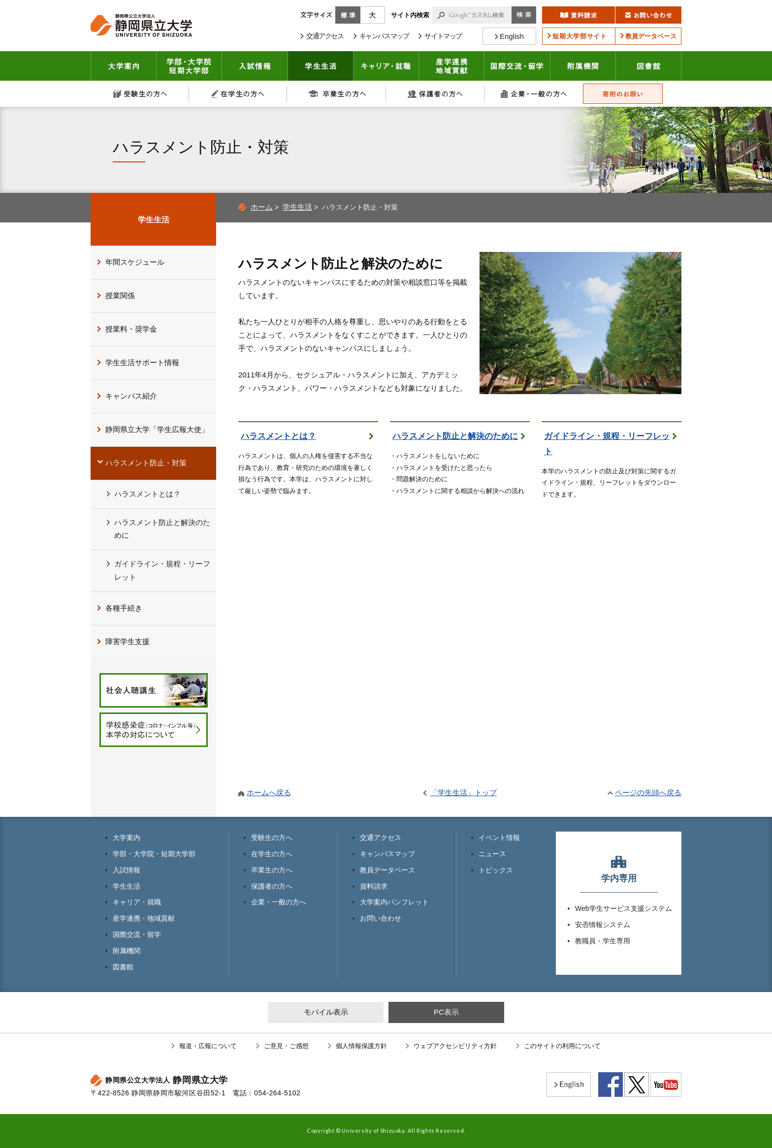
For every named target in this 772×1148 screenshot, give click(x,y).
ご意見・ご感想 (286, 1046)
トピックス (496, 870)
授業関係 (120, 295)
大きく (372, 15)
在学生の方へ (238, 94)
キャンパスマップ (387, 854)
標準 (347, 15)
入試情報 (255, 66)
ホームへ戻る (269, 792)
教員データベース (387, 870)
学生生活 (321, 66)
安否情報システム (602, 925)
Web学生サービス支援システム (623, 908)
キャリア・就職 (386, 66)
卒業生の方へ (337, 94)
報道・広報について (208, 1046)
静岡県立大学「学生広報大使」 (157, 429)
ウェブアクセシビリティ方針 (455, 1046)
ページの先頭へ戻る (648, 792)
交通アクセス (380, 837)
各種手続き (123, 608)
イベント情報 (499, 837)
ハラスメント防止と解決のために (455, 436)
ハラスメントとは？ (278, 436)
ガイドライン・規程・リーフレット (607, 444)
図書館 (648, 66)
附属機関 (583, 66)
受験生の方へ (140, 94)
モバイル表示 (326, 1012)
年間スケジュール (134, 262)
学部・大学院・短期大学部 (154, 854)
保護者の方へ (435, 94)
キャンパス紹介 (131, 396)
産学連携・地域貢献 (451, 66)
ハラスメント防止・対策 (146, 463)
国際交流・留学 (517, 66)
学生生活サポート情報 (142, 362)
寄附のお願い (623, 94)
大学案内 (124, 66)
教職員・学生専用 (602, 941)
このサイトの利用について (562, 1046)
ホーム (262, 207)
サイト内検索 (410, 15)
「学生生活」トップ (463, 792)
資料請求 (373, 886)
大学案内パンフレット (394, 902)
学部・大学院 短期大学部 (189, 66)
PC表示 (446, 1012)
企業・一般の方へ (533, 94)
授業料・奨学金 (131, 329)
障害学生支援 (127, 641)
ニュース (492, 854)
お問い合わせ (380, 918)
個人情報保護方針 (361, 1046)
